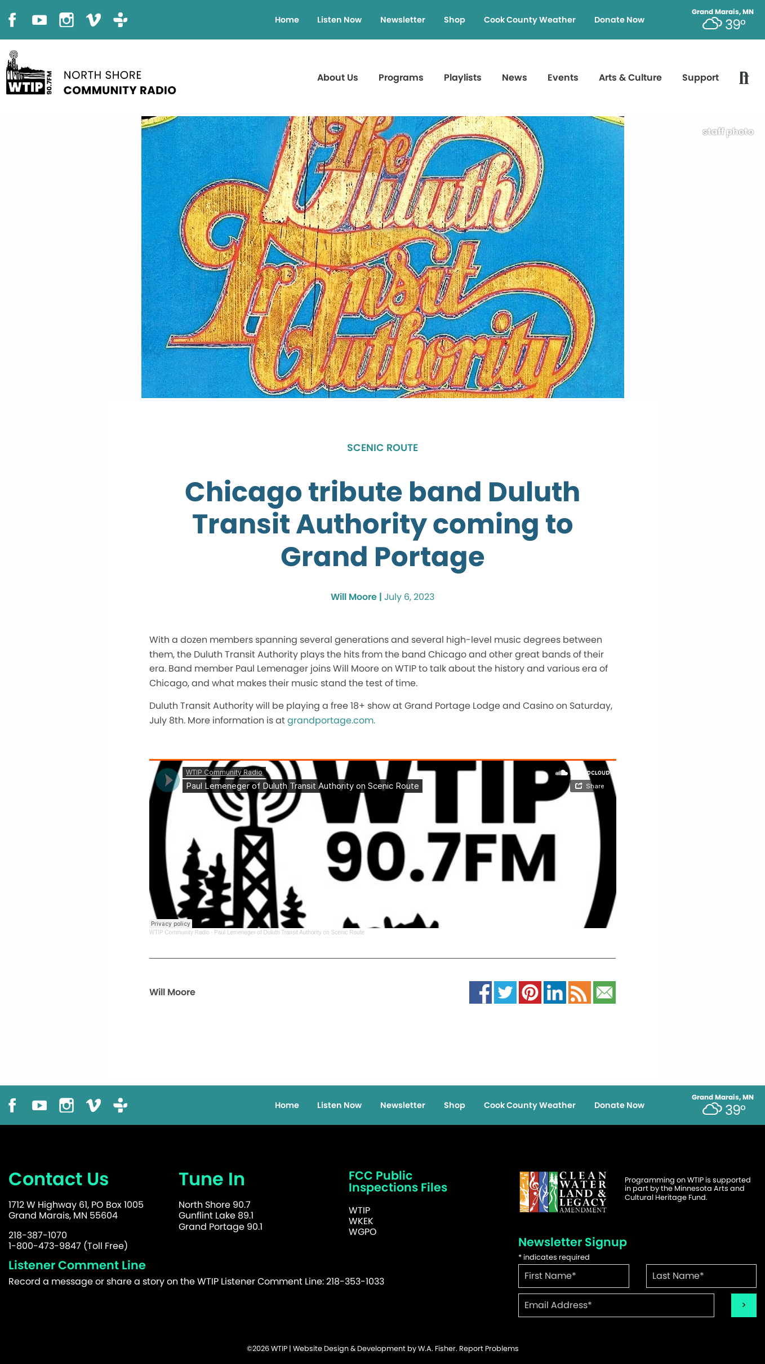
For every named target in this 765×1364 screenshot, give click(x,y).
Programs (401, 77)
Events (563, 77)
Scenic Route (382, 448)
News (514, 77)
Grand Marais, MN (723, 11)
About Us (337, 77)
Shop (454, 19)
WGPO (363, 1231)
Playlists (463, 77)
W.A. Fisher (437, 1348)
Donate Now (619, 19)
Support (700, 77)
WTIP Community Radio (179, 932)
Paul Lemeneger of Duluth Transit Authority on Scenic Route (289, 932)
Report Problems (489, 1348)
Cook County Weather (530, 19)
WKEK (361, 1221)
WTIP (359, 1210)
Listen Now (339, 19)
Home (287, 19)
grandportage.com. (331, 720)
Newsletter (402, 19)
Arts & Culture (630, 77)
